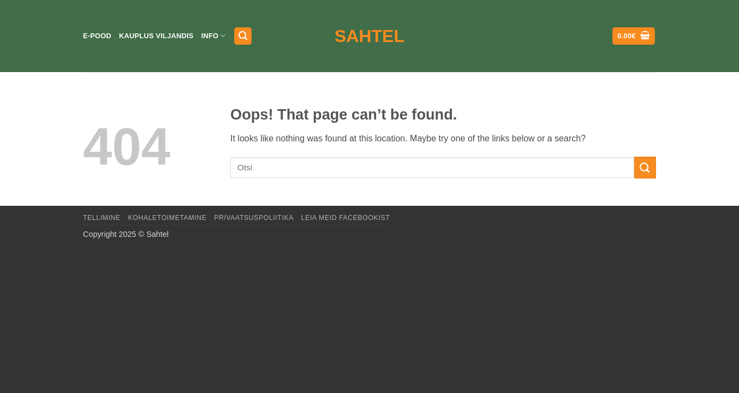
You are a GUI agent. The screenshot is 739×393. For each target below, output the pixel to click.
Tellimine (102, 218)
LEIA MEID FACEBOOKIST (345, 218)
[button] (243, 36)
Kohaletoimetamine (167, 218)
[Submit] (645, 167)
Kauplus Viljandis (156, 36)
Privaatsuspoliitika (254, 218)
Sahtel (369, 36)
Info (213, 36)
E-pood (97, 36)
